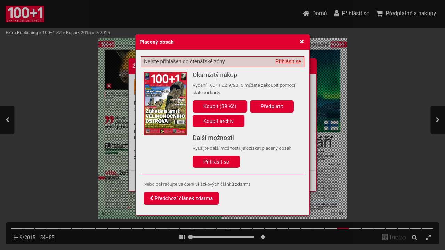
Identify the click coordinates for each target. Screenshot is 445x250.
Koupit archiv (218, 121)
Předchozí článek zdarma (181, 198)
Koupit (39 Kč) (219, 106)
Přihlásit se (288, 61)
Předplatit (272, 106)
